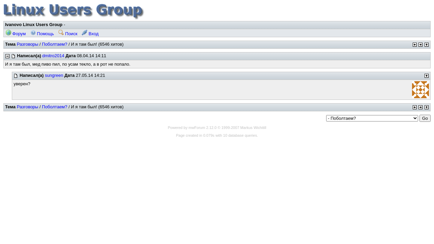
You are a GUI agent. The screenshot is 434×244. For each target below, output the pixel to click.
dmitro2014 (53, 55)
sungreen (54, 75)
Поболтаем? (54, 44)
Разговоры (28, 44)
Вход (90, 33)
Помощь (42, 33)
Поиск (67, 33)
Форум (16, 33)
